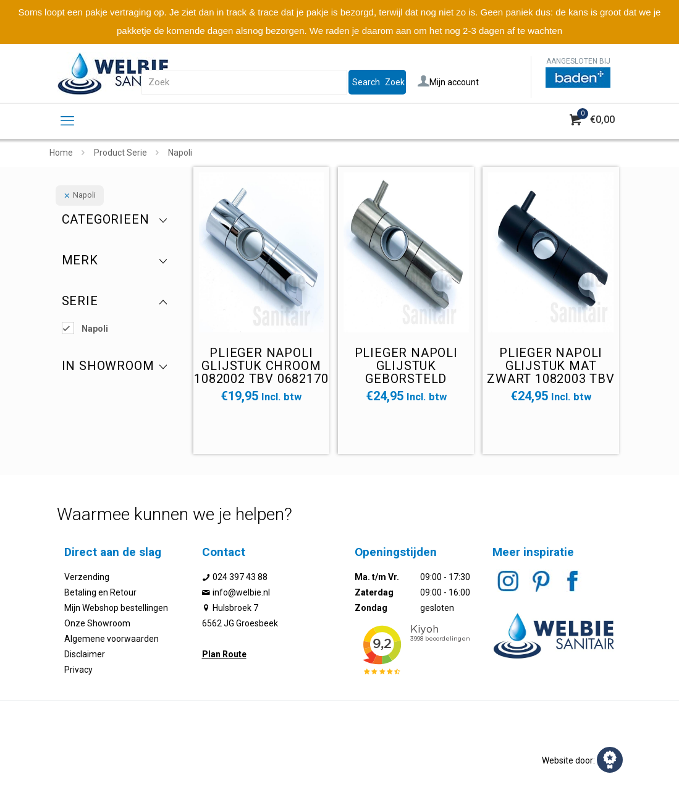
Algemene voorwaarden (111, 639)
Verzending (86, 577)
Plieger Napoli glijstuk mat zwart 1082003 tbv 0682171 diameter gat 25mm (551, 378)
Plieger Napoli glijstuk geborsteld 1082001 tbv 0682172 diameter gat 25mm (406, 378)
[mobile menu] (67, 121)
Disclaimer (84, 654)
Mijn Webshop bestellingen (116, 608)
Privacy (78, 670)
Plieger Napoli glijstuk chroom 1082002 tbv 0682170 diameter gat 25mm (261, 372)
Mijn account (448, 82)
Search (366, 82)
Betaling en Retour (100, 592)
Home (61, 153)
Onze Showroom (97, 623)
